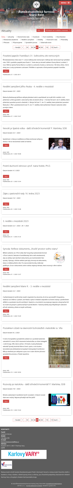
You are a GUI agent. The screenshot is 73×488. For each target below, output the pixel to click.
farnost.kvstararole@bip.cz (10, 442)
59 (27, 47)
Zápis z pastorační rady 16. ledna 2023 (21, 193)
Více (6, 71)
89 (42, 47)
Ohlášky (40, 40)
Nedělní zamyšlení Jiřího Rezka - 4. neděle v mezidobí (28, 86)
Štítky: (3, 37)
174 (52, 47)
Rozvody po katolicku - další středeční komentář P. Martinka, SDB (34, 384)
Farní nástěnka (48, 37)
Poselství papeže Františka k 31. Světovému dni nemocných (31, 55)
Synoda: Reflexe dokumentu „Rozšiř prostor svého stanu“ (30, 248)
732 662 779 (5, 438)
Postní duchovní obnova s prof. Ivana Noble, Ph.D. (27, 165)
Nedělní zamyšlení (28, 40)
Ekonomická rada (23, 37)
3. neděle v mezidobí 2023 (15, 221)
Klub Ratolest (61, 37)
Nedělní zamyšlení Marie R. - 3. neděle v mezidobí (26, 286)
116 (47, 47)
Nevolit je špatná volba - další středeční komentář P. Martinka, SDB (35, 128)
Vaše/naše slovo (46, 42)
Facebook (36, 37)
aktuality (11, 37)
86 (34, 47)
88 (39, 47)
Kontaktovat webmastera (54, 483)
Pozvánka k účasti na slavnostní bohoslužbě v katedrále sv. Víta (32, 328)
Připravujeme (17, 42)
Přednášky (64, 40)
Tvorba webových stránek (34, 485)
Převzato (6, 42)
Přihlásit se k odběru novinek (58, 30)
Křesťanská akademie (11, 40)
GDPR (3, 448)
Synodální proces (31, 42)
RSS (40, 30)
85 (32, 47)
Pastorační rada (52, 40)
